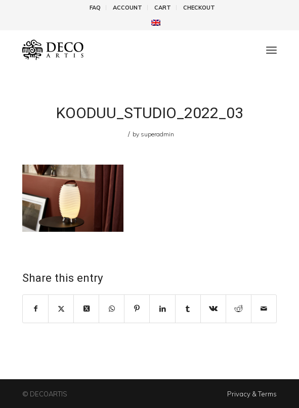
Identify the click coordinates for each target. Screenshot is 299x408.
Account (127, 7)
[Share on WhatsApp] (111, 309)
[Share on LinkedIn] (162, 309)
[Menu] (271, 50)
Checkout (199, 7)
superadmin (157, 134)
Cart (162, 7)
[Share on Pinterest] (136, 309)
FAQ (95, 7)
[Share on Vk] (213, 309)
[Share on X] (61, 309)
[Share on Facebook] (35, 309)
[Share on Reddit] (238, 309)
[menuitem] (95, 7)
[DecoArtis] (124, 50)
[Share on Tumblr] (188, 309)
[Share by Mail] (263, 309)
